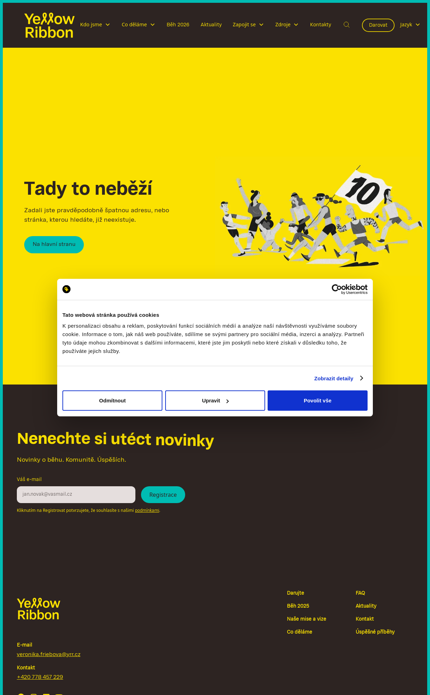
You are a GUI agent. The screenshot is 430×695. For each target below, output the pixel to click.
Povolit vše (317, 400)
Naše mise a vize (306, 619)
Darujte (295, 593)
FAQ (360, 593)
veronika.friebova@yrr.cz (48, 654)
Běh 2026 (178, 25)
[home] (49, 25)
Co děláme (299, 632)
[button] (95, 25)
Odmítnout (112, 400)
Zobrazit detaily (334, 378)
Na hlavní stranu (54, 244)
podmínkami (147, 510)
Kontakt (365, 619)
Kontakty (320, 25)
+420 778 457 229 (40, 677)
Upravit (215, 400)
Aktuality (211, 25)
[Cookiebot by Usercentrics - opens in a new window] (337, 289)
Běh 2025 (298, 606)
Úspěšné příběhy (375, 632)
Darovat (378, 25)
